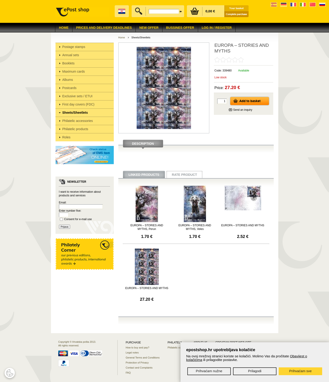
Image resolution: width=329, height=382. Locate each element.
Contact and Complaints (139, 367)
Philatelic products (75, 129)
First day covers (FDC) (78, 104)
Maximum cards (73, 71)
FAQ (128, 372)
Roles (66, 137)
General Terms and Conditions (142, 357)
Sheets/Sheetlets (75, 112)
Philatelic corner (176, 347)
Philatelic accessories (77, 121)
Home (64, 27)
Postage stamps (73, 47)
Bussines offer (180, 27)
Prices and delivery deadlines (104, 27)
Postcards (69, 88)
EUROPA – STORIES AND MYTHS (242, 225)
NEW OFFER (149, 27)
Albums (67, 80)
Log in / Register (217, 27)
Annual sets (70, 55)
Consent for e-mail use (78, 219)
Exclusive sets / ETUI (77, 96)
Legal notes (132, 352)
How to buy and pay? (137, 347)
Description (143, 143)
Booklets (68, 63)
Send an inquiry (242, 109)
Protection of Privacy (137, 362)
